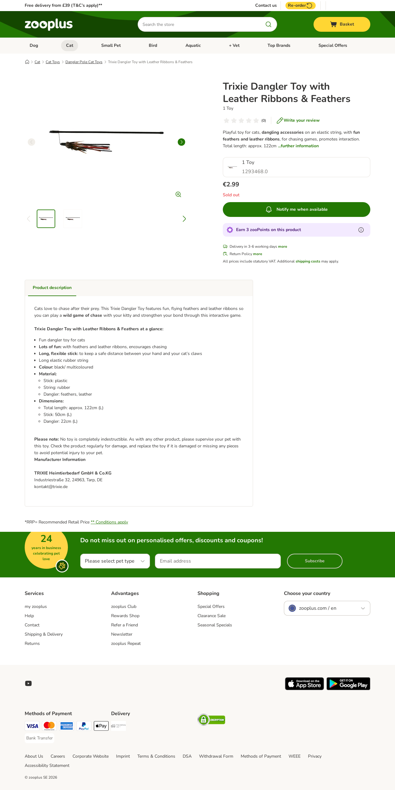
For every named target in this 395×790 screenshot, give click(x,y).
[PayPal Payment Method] (84, 727)
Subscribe (315, 561)
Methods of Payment (261, 756)
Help (29, 616)
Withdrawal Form (216, 756)
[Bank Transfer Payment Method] (39, 738)
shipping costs (308, 261)
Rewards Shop (125, 616)
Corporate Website (91, 756)
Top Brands (279, 45)
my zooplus (36, 606)
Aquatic (193, 45)
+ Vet (234, 45)
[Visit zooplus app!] (304, 689)
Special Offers (332, 45)
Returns (32, 643)
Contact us (266, 5)
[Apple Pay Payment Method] (101, 727)
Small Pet (111, 45)
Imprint (123, 756)
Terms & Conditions (156, 756)
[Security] (211, 721)
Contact (32, 625)
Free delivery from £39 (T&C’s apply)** (63, 5)
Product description (52, 288)
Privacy (315, 756)
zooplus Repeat (126, 643)
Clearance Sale (212, 616)
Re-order (300, 5)
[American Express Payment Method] (66, 727)
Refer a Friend (124, 625)
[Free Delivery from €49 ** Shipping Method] (118, 727)
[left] (31, 142)
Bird (153, 45)
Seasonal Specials (215, 625)
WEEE (295, 756)
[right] (181, 142)
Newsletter (121, 634)
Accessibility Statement (47, 765)
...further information (298, 146)
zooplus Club (123, 606)
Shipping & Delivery (44, 634)
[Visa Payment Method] (32, 727)
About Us (34, 756)
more (282, 246)
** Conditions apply (109, 522)
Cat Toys (53, 61)
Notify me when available (296, 209)
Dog (34, 45)
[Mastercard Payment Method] (49, 727)
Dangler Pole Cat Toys (83, 61)
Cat (69, 45)
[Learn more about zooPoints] (361, 229)
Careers (58, 756)
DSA (187, 756)
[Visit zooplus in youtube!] (28, 683)
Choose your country (307, 593)
